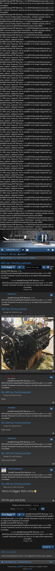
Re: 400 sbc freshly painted (16, 392)
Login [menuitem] (49, 250)
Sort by (18, 508)
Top (53, 371)
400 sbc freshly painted (16, 263)
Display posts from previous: (27, 505)
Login (14, 254)
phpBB (19, 566)
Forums (23, 250)
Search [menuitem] (53, 258)
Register (23, 254)
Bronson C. (12, 294)
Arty (30, 569)
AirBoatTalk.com (12, 250)
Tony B (10, 376)
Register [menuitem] (53, 250)
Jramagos (11, 407)
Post (7, 267)
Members (27, 250)
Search (5, 254)
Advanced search (48, 267)
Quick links (2, 250)
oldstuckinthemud (15, 469)
